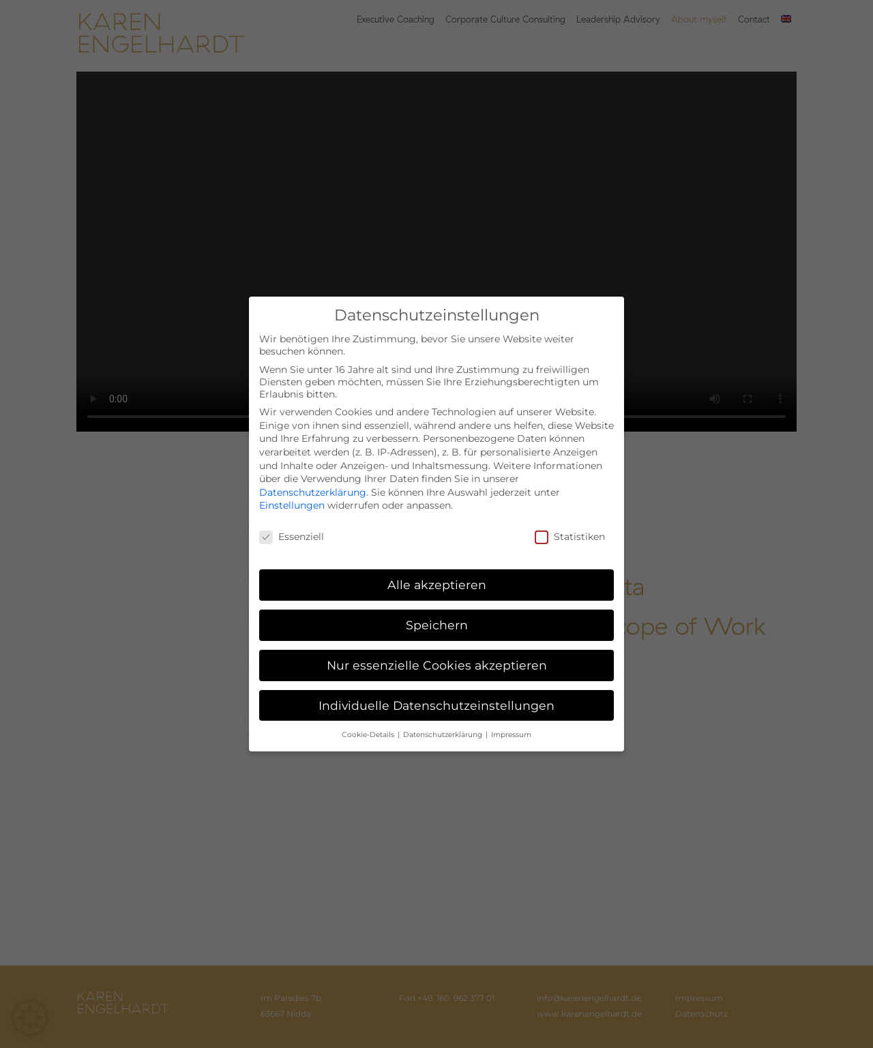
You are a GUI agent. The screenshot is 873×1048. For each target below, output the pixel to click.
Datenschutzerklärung (312, 492)
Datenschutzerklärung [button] (443, 734)
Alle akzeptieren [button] (436, 585)
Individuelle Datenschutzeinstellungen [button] (436, 705)
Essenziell (291, 536)
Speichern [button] (437, 625)
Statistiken (570, 536)
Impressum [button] (511, 734)
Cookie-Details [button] (369, 734)
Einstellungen (292, 505)
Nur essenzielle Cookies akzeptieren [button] (437, 665)
